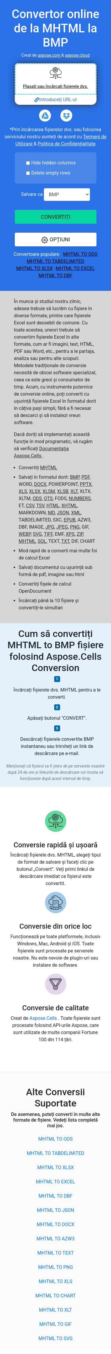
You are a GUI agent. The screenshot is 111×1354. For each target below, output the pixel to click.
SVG (37, 534)
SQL (42, 541)
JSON (63, 513)
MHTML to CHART (55, 1295)
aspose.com (49, 55)
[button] (55, 239)
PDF (85, 477)
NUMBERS (80, 498)
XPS (70, 534)
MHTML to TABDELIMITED (55, 261)
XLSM (49, 491)
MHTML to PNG (55, 1267)
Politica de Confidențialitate (67, 144)
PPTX (86, 484)
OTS (48, 498)
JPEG (62, 527)
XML (76, 513)
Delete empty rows (50, 173)
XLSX (34, 491)
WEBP (25, 534)
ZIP (80, 534)
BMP (75, 477)
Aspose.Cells (43, 1018)
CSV (30, 505)
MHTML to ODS (80, 254)
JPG (50, 527)
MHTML (48, 467)
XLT (74, 491)
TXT (65, 541)
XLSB (62, 491)
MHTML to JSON (55, 1210)
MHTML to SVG (55, 1338)
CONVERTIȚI (55, 217)
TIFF (48, 534)
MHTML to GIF (55, 1324)
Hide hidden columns (53, 163)
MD (51, 513)
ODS (37, 498)
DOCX (40, 484)
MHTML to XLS (55, 1281)
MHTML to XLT (55, 1310)
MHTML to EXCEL (75, 268)
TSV (40, 505)
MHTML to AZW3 (55, 1239)
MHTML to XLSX (34, 268)
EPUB (69, 520)
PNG (75, 527)
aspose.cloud (77, 55)
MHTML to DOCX (55, 1224)
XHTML (69, 505)
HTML (52, 505)
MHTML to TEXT (55, 1253)
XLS (23, 491)
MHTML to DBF (55, 275)
